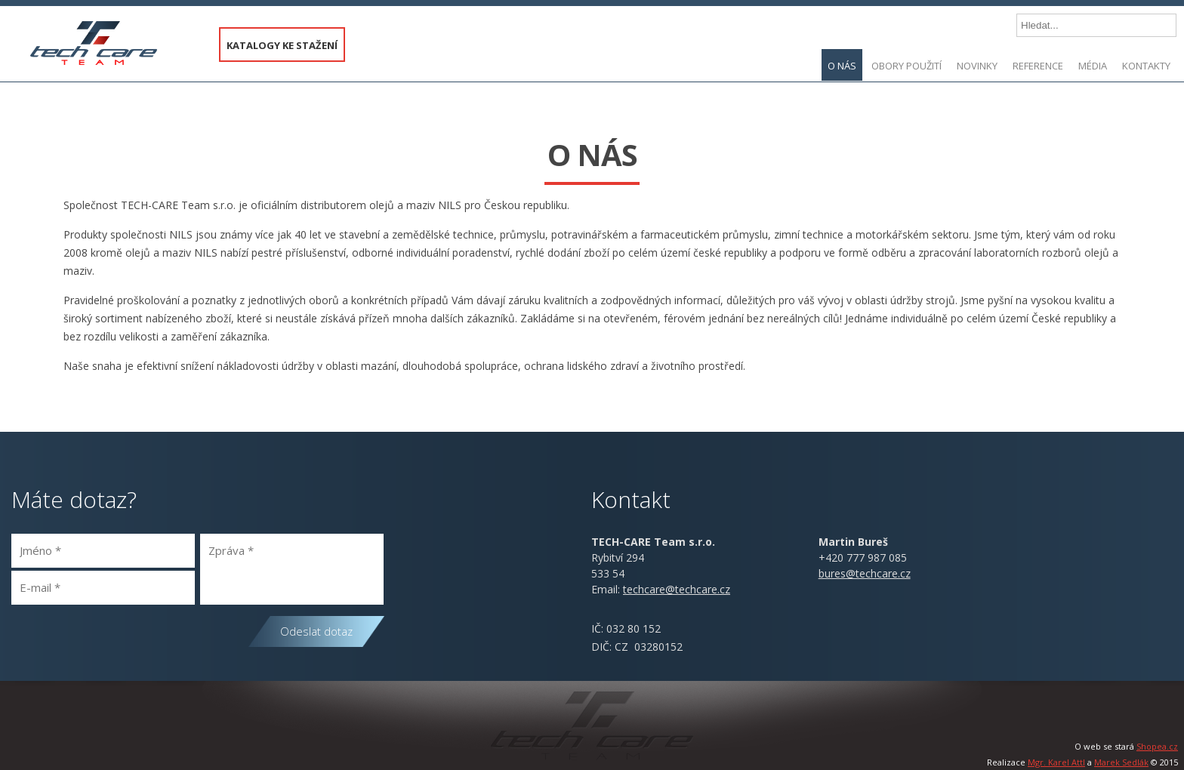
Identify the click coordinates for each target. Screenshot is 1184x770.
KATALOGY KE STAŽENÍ (282, 45)
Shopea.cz (1157, 746)
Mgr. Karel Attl (1056, 762)
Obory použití (906, 65)
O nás (842, 65)
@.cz (676, 589)
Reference (1038, 65)
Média (1092, 65)
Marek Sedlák (1121, 762)
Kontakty (1146, 65)
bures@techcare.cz (865, 573)
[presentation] (126, 642)
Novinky (977, 65)
